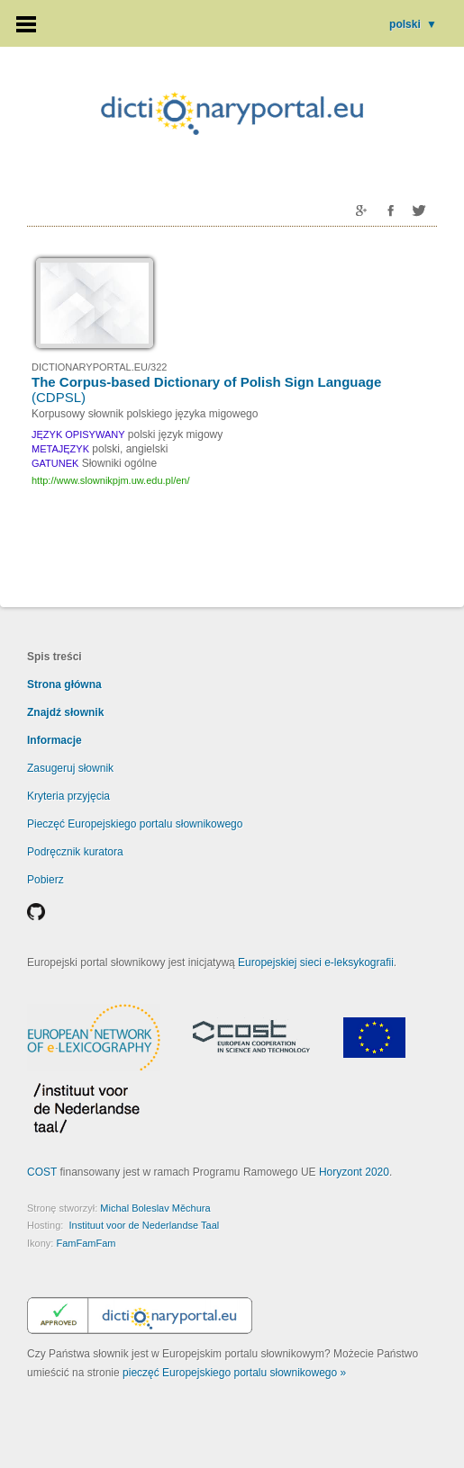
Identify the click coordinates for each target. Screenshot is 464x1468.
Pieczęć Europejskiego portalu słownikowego (134, 824)
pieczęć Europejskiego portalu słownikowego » (234, 1372)
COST (42, 1172)
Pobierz (45, 879)
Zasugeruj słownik (70, 768)
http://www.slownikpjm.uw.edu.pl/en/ (110, 480)
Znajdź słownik (65, 712)
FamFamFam (85, 1243)
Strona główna (64, 684)
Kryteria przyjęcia (68, 796)
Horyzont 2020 (354, 1172)
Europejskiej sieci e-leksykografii (316, 962)
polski (413, 24)
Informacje (54, 740)
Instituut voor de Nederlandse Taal (143, 1225)
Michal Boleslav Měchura (155, 1208)
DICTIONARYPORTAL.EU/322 (99, 367)
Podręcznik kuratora (75, 852)
